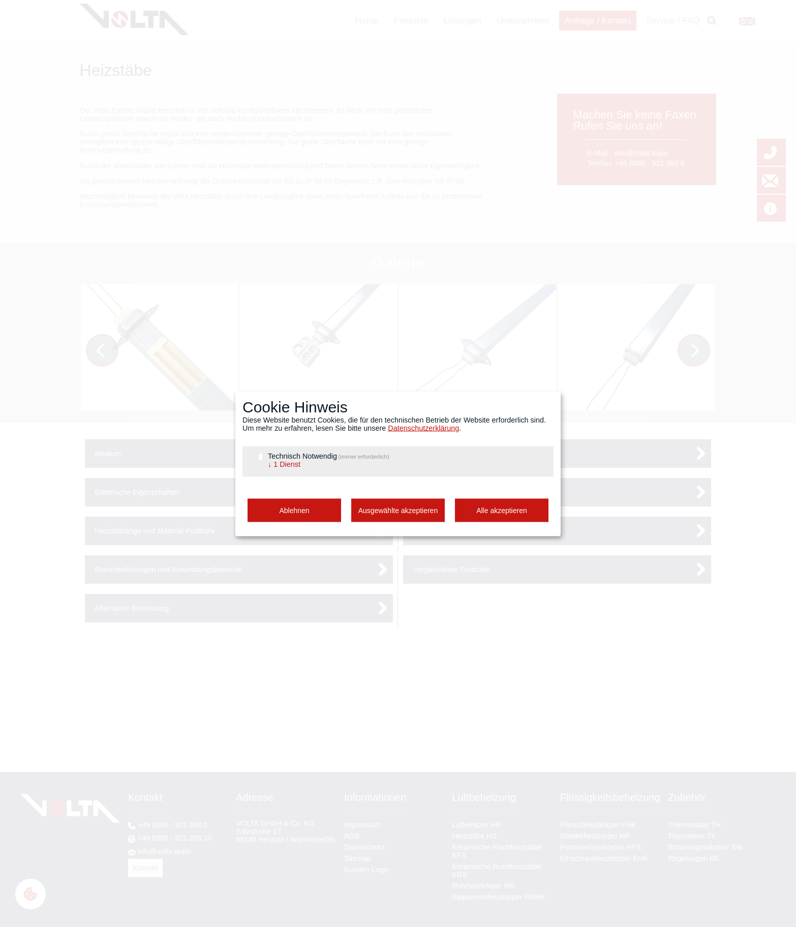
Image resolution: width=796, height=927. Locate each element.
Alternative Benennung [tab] (132, 608)
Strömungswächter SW (705, 847)
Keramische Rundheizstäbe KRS (496, 870)
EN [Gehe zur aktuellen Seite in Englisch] (744, 21)
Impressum (362, 825)
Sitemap (357, 858)
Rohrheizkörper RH (483, 886)
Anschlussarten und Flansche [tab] (461, 492)
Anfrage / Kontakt (597, 20)
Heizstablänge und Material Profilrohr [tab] (155, 531)
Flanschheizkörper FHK (598, 825)
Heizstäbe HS (474, 836)
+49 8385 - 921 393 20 (174, 838)
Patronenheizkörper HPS (600, 847)
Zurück (109, 352)
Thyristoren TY (692, 836)
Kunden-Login (367, 869)
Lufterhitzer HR (476, 825)
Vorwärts (700, 352)
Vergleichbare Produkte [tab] (451, 569)
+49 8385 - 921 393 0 (649, 163)
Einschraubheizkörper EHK (604, 858)
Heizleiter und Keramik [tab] (450, 531)
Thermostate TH (694, 825)
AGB (351, 836)
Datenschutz (364, 847)
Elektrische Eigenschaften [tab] (137, 492)
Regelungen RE (694, 858)
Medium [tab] (108, 454)
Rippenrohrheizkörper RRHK (498, 897)
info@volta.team (641, 153)
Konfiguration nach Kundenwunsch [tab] (469, 454)
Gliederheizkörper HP (595, 836)
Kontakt (145, 868)
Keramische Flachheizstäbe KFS (497, 851)
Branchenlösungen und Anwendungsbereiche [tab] (168, 569)
